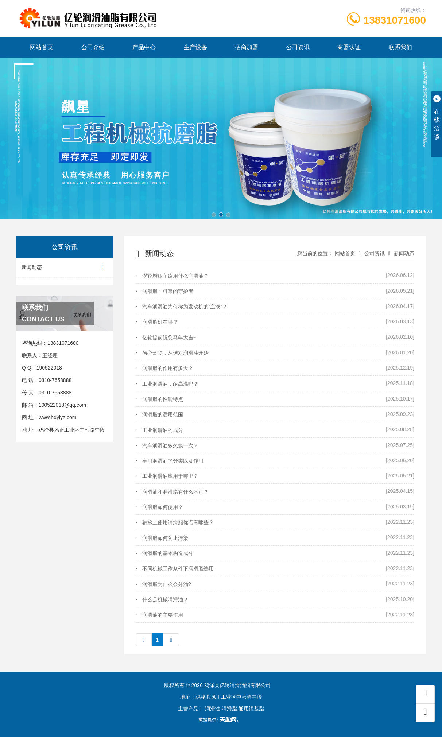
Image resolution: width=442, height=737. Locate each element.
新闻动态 (65, 268)
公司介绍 (93, 47)
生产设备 (195, 47)
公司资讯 (298, 47)
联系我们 (400, 47)
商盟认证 (349, 47)
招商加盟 (246, 47)
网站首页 (41, 47)
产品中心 (144, 47)
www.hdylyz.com (57, 417)
